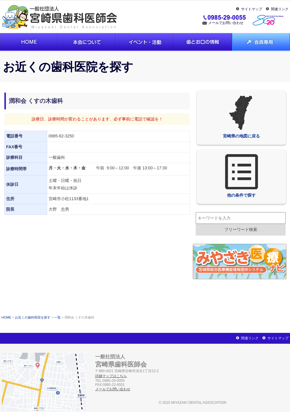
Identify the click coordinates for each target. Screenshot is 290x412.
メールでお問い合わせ (225, 23)
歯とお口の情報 (203, 42)
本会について (87, 42)
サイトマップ (251, 9)
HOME (6, 317)
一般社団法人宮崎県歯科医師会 (60, 17)
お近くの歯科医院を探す (32, 317)
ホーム (29, 42)
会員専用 (261, 42)
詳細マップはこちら (111, 376)
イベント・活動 (145, 42)
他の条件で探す (241, 176)
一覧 (57, 317)
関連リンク (280, 9)
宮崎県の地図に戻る (241, 116)
